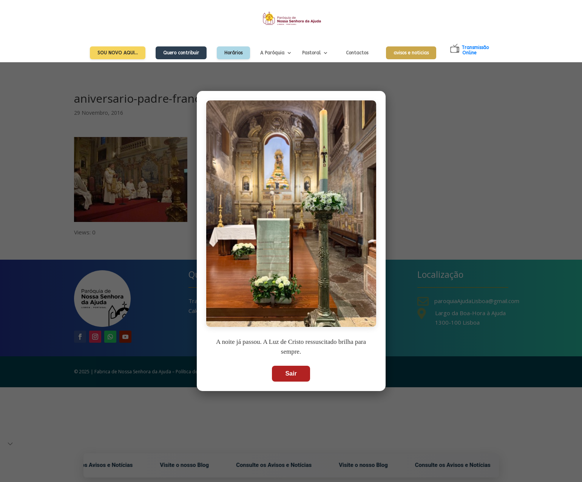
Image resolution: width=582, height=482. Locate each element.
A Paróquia (272, 52)
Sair (290, 373)
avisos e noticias (411, 52)
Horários (233, 52)
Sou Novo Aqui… (117, 52)
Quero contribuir (181, 52)
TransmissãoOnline (475, 50)
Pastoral (311, 52)
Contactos (357, 52)
